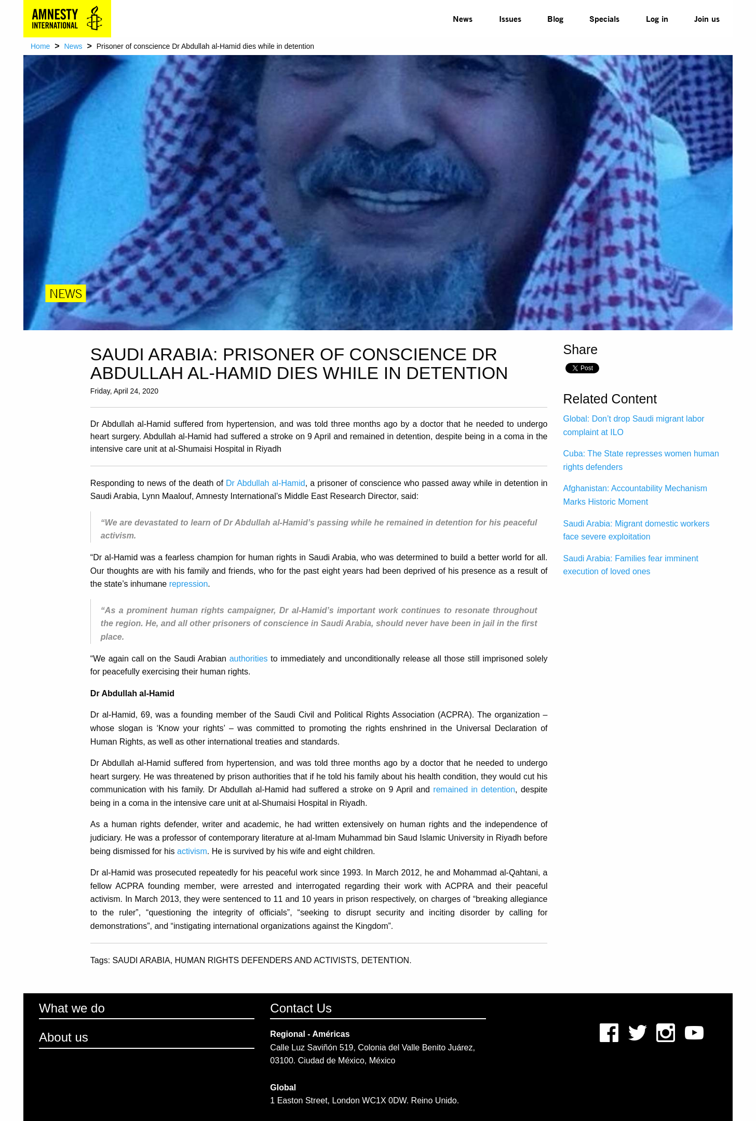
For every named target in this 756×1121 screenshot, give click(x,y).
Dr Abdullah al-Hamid (265, 483)
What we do (72, 1008)
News (463, 18)
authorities (249, 658)
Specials (604, 18)
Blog (555, 18)
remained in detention (474, 789)
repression (188, 583)
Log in (657, 18)
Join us (707, 18)
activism (192, 851)
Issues (510, 18)
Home (40, 46)
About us (63, 1037)
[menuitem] (462, 18)
